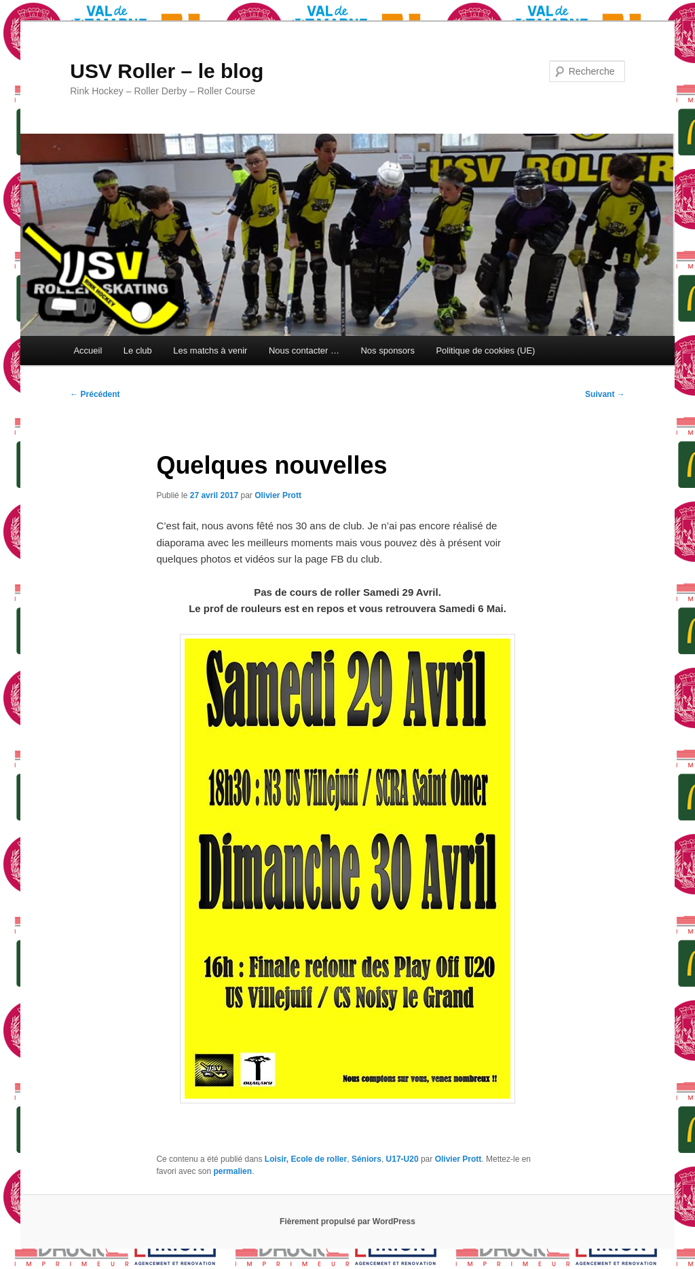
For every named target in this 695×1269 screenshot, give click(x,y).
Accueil (87, 350)
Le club (138, 350)
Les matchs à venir (210, 350)
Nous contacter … (304, 350)
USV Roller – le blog (166, 71)
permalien (232, 1171)
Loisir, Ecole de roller (306, 1159)
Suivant (605, 394)
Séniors (366, 1159)
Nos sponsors (387, 350)
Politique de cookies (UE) (485, 350)
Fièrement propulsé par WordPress (347, 1221)
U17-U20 (402, 1159)
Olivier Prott (278, 495)
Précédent (94, 394)
